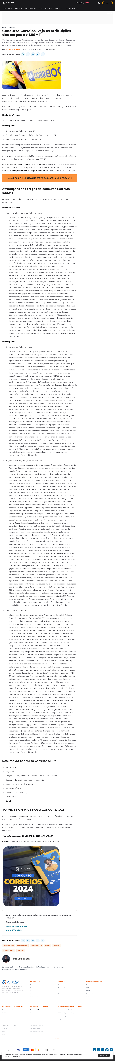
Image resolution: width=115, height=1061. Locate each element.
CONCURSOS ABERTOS (16, 926)
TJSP (87, 997)
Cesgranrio (61, 1019)
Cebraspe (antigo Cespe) (65, 1010)
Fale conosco (61, 994)
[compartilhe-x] (38, 54)
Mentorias (18, 8)
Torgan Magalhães (13, 49)
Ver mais (57, 1038)
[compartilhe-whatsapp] (23, 54)
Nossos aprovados (35, 984)
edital (7, 95)
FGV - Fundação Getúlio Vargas (66, 1016)
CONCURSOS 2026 (14, 930)
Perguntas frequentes (64, 987)
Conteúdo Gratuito (71, 8)
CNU (87, 984)
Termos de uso (34, 1000)
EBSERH (88, 990)
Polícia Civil (33, 1016)
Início (4, 27)
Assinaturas (61, 990)
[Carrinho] (99, 3)
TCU (40, 8)
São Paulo (5, 1022)
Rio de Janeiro (6, 1019)
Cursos (58, 8)
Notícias (48, 8)
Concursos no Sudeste (8, 1010)
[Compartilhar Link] (43, 54)
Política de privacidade (36, 997)
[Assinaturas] (82, 3)
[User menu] (93, 3)
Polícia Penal (33, 1019)
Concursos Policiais (35, 1010)
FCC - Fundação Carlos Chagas (66, 1013)
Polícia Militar (34, 1013)
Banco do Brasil (30, 8)
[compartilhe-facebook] (28, 54)
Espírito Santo (6, 1013)
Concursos (7, 8)
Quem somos (34, 987)
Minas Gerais (5, 1016)
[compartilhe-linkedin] (33, 54)
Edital (8, 801)
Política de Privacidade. (12, 1056)
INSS (87, 1000)
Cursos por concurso (63, 984)
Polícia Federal (34, 1022)
